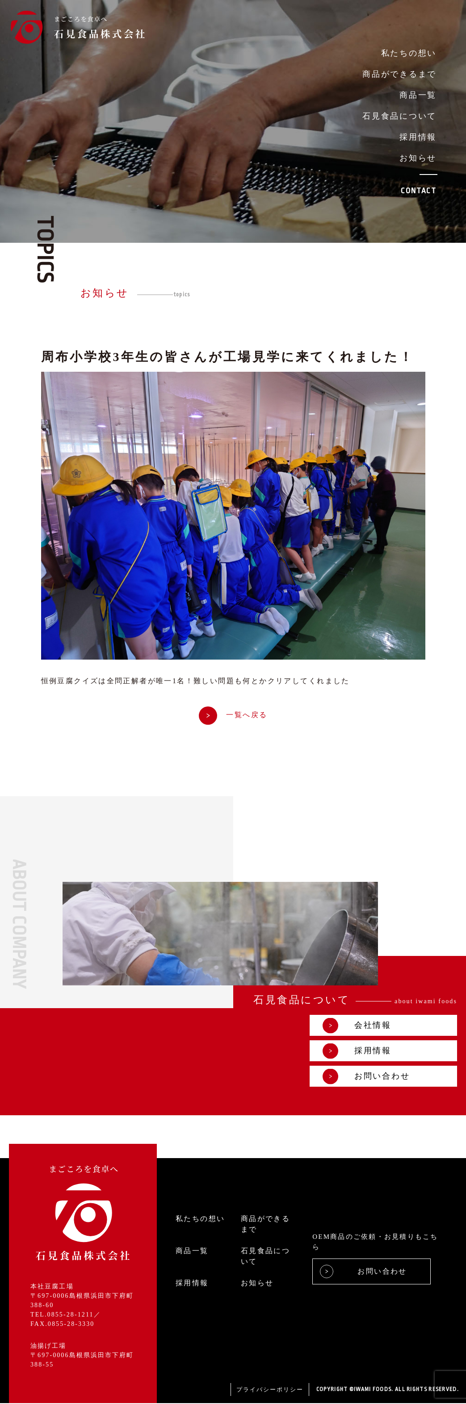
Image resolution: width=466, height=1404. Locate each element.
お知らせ (418, 158)
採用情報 (418, 137)
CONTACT (419, 191)
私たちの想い (409, 53)
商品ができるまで (399, 74)
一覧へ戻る (233, 715)
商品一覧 (418, 95)
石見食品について (399, 116)
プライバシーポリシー (269, 1390)
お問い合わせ (366, 1077)
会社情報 (357, 1026)
